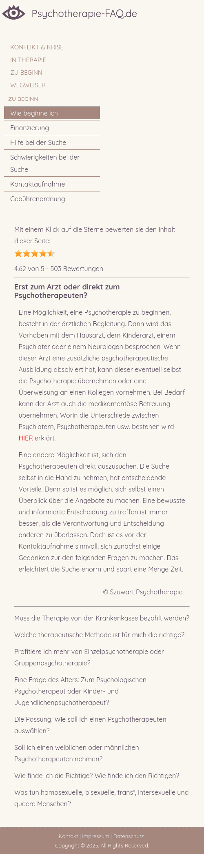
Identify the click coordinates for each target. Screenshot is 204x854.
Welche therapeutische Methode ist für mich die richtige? (99, 635)
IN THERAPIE (28, 60)
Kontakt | (69, 836)
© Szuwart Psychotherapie (142, 592)
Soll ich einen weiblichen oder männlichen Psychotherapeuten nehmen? (76, 753)
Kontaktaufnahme (37, 184)
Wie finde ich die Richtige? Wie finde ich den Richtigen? (96, 776)
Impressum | (97, 836)
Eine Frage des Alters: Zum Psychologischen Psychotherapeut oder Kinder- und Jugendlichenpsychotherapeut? (80, 691)
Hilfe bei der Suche (38, 142)
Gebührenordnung (37, 199)
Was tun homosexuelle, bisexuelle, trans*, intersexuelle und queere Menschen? (101, 798)
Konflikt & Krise (37, 47)
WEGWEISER (28, 85)
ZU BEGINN (26, 72)
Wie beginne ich (34, 113)
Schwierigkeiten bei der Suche (45, 163)
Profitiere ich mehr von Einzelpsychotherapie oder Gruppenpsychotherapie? (89, 657)
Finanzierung (29, 128)
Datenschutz (130, 836)
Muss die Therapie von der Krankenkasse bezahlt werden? (101, 618)
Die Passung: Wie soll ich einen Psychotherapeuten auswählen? (90, 725)
